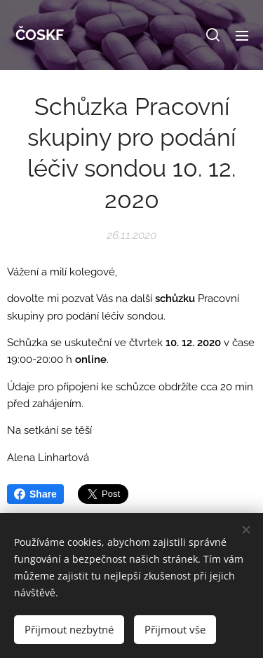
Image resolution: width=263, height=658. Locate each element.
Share (35, 494)
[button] (213, 35)
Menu (242, 35)
